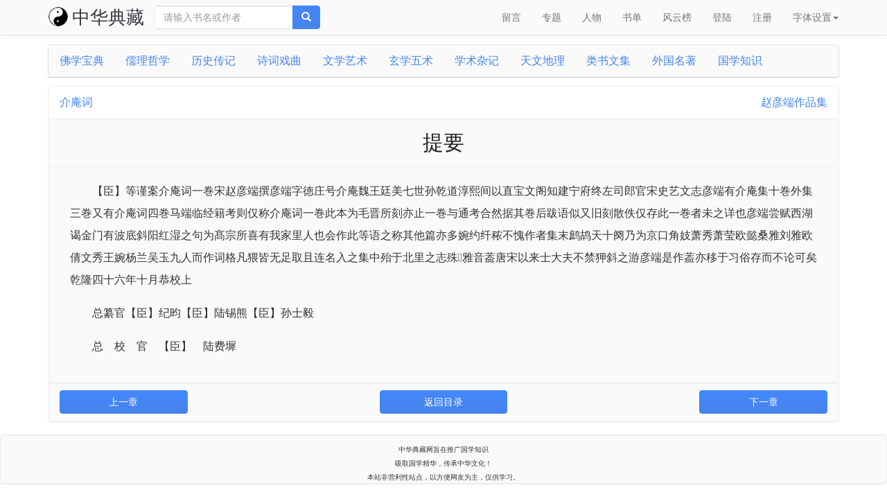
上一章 (123, 402)
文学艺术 (345, 61)
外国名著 (674, 61)
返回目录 (443, 402)
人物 (591, 17)
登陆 (722, 17)
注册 (762, 17)
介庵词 (76, 102)
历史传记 (213, 61)
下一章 (763, 402)
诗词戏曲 (279, 61)
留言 (511, 17)
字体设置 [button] (815, 17)
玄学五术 (411, 61)
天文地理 (542, 61)
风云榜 (677, 17)
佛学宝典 (82, 61)
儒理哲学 (147, 61)
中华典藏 (96, 17)
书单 (632, 17)
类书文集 (608, 61)
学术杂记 (477, 61)
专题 (551, 17)
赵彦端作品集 (794, 102)
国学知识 (740, 61)
